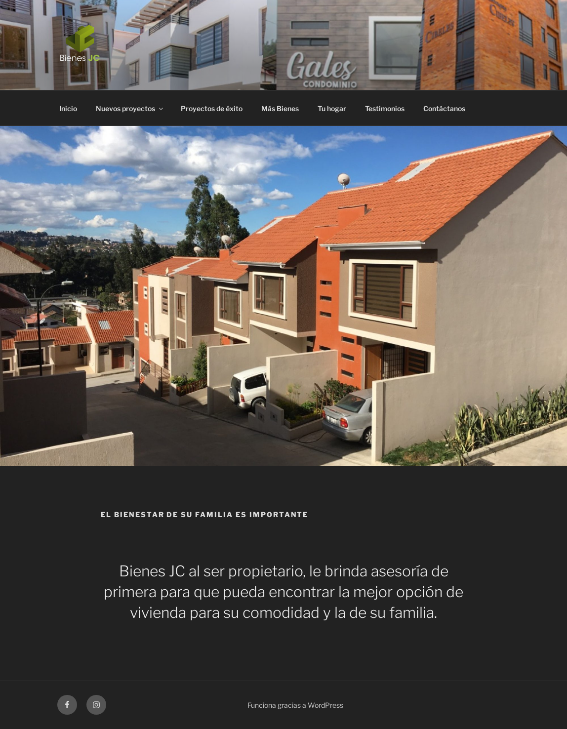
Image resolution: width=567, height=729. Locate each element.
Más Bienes (280, 108)
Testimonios (385, 108)
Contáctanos (444, 108)
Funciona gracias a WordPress (295, 705)
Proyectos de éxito (212, 108)
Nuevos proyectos (130, 108)
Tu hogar (332, 108)
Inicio (68, 108)
